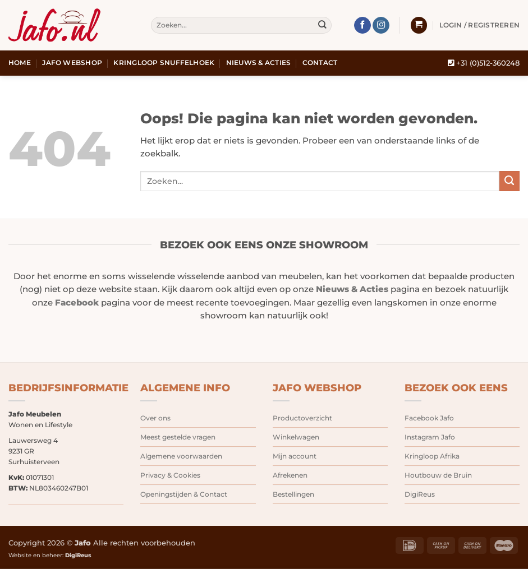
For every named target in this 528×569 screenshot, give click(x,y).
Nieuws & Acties (258, 63)
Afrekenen (290, 475)
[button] (419, 25)
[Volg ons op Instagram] (381, 25)
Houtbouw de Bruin (438, 475)
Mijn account (294, 456)
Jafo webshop (72, 63)
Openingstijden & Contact (183, 494)
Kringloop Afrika (432, 456)
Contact (320, 63)
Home (19, 63)
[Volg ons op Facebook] (362, 25)
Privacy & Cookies (170, 475)
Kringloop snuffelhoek (163, 63)
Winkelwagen (296, 437)
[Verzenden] (322, 25)
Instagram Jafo (430, 437)
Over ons (155, 418)
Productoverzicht (302, 418)
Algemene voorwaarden (181, 456)
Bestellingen (293, 494)
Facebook (77, 303)
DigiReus (420, 494)
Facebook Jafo (429, 418)
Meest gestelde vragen (177, 437)
